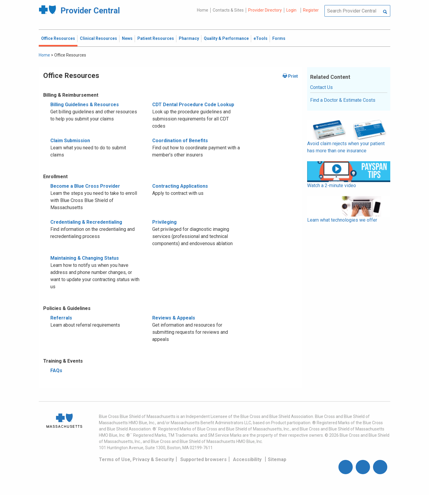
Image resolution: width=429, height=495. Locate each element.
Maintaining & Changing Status (84, 258)
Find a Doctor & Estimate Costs (342, 100)
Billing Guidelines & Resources (84, 104)
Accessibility (247, 459)
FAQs (56, 370)
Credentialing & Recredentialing (86, 222)
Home (202, 10)
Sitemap (277, 459)
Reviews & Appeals (173, 318)
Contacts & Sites (228, 10)
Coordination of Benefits (180, 140)
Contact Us (321, 87)
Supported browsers (203, 459)
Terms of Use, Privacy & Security (136, 459)
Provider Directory (265, 10)
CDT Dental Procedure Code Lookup (193, 104)
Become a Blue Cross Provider (85, 186)
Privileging (164, 222)
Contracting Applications (180, 186)
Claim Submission (70, 140)
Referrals (61, 318)
